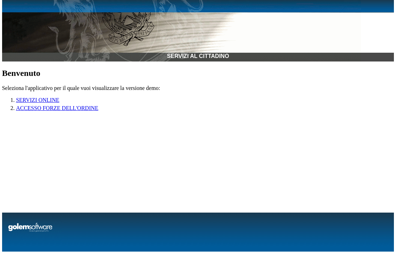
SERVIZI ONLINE (38, 100)
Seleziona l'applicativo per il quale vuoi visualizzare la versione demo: (81, 88)
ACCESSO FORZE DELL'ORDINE (57, 108)
